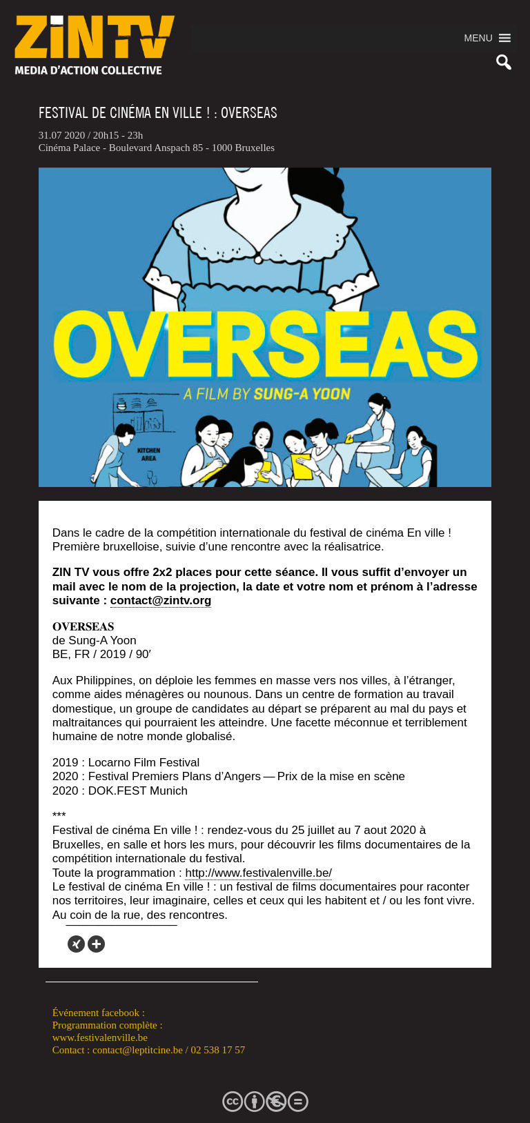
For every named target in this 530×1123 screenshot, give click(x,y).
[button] (478, 38)
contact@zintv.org (161, 600)
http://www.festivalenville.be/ (258, 872)
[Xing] (76, 944)
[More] (96, 944)
